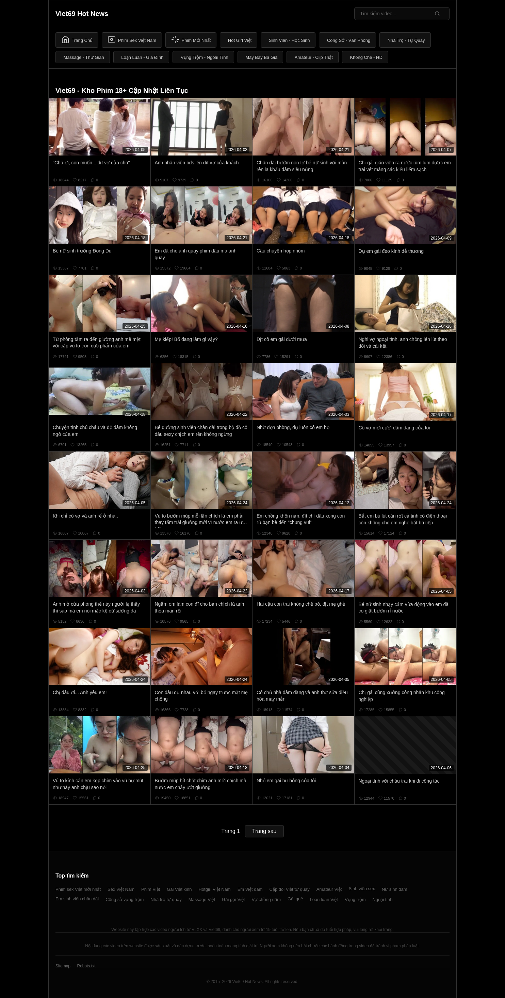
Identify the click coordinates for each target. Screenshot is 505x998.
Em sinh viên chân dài (77, 898)
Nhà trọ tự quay (165, 899)
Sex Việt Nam (121, 889)
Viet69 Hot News (81, 13)
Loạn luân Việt (324, 899)
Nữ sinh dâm (394, 889)
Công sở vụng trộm (124, 899)
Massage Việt (202, 899)
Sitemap (62, 966)
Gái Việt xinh (179, 889)
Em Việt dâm (250, 889)
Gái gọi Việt (233, 899)
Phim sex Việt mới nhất (78, 889)
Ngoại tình (382, 899)
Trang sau (264, 831)
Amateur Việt (329, 889)
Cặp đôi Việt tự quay (290, 889)
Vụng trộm (355, 899)
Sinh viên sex (361, 888)
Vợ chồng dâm (266, 899)
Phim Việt (150, 889)
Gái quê (295, 898)
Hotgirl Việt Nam (214, 889)
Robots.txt (86, 966)
